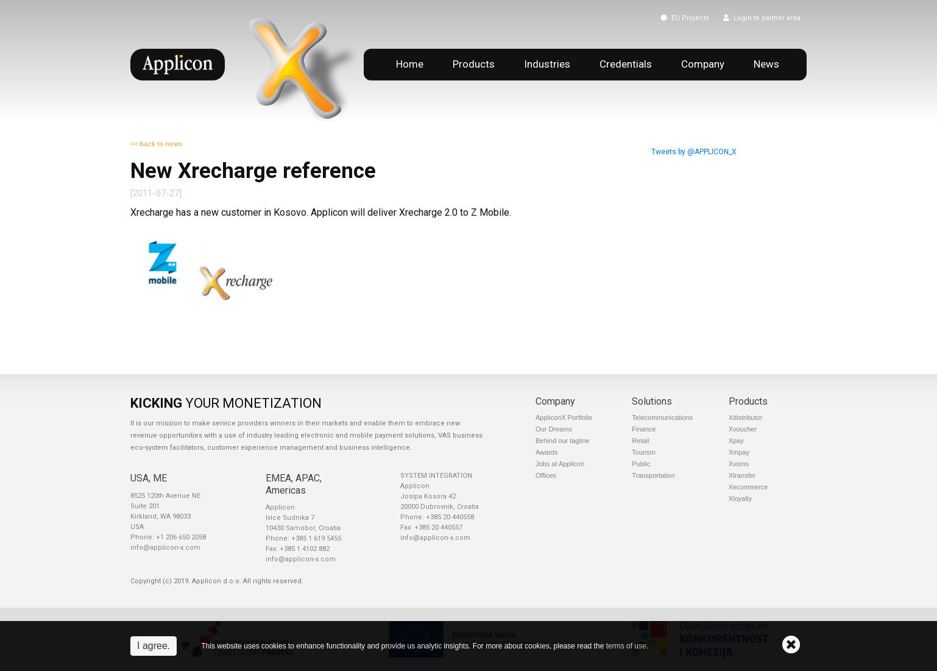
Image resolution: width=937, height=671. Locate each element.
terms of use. (627, 646)
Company (702, 64)
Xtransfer (742, 475)
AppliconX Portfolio (564, 417)
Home (409, 64)
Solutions (652, 401)
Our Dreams (554, 429)
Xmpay (739, 452)
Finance (644, 429)
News (766, 64)
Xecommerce (748, 487)
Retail (640, 440)
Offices (546, 475)
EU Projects (684, 18)
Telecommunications (662, 417)
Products (474, 64)
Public (641, 463)
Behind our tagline (563, 440)
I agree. (153, 646)
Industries (547, 64)
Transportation (653, 475)
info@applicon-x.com (165, 548)
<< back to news (156, 144)
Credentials (625, 64)
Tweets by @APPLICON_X (694, 151)
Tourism (644, 452)
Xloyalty (740, 498)
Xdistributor (746, 417)
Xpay (736, 440)
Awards (546, 452)
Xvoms (739, 463)
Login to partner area (762, 18)
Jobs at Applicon (560, 463)
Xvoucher (743, 429)
